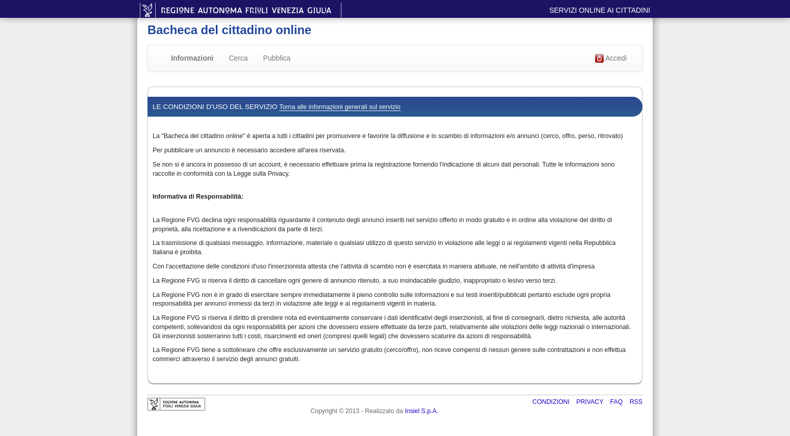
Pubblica (277, 58)
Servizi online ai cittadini (599, 10)
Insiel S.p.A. (421, 411)
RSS (636, 401)
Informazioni (192, 58)
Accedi (611, 58)
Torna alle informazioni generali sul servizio (339, 107)
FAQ (617, 401)
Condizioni (551, 401)
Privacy (590, 401)
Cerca (238, 58)
